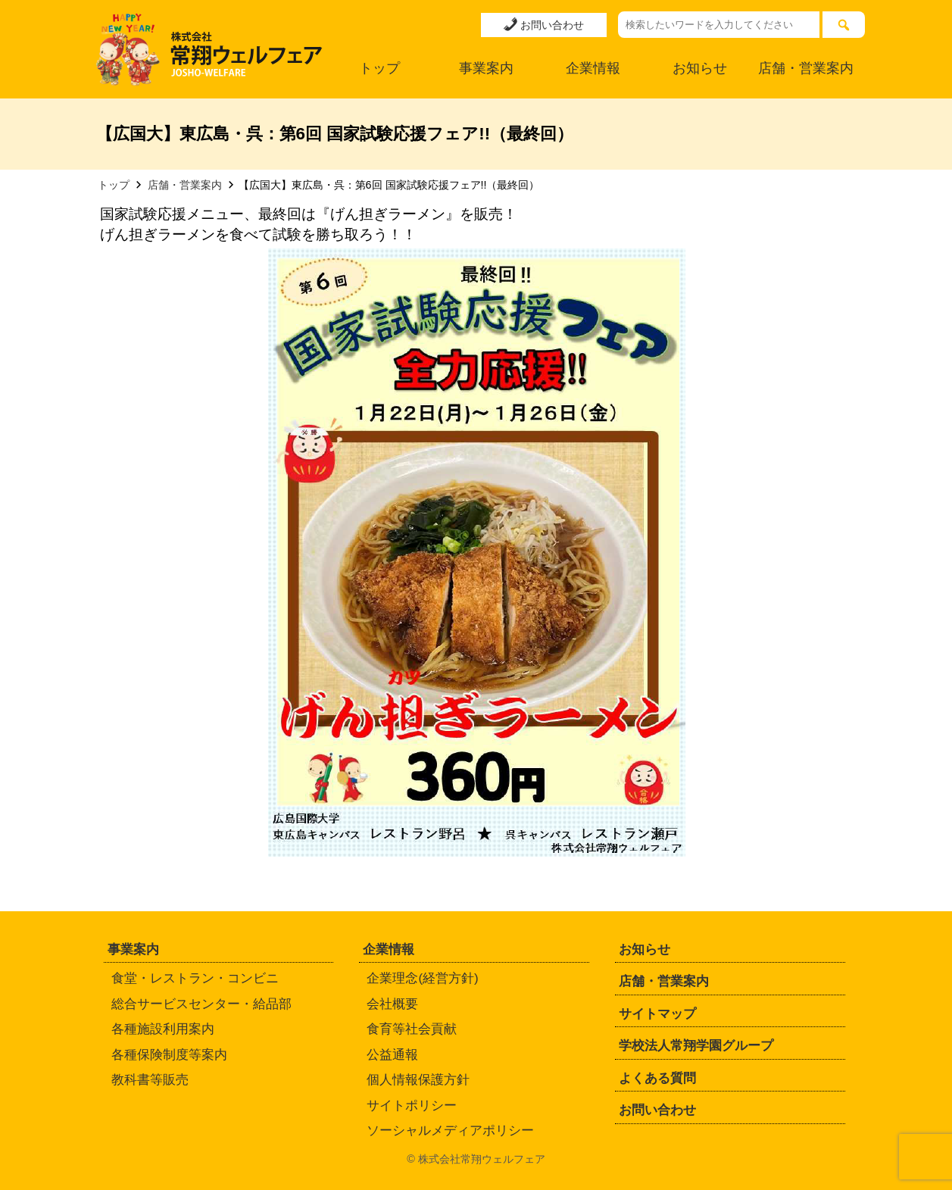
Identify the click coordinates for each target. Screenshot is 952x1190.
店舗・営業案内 (806, 68)
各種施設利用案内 (162, 1029)
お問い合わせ (544, 24)
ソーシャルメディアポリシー (450, 1130)
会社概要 (392, 1004)
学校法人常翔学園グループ (696, 1046)
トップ (379, 68)
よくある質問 (657, 1078)
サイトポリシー (412, 1105)
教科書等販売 (150, 1080)
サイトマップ (657, 1014)
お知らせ (700, 68)
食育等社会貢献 (412, 1029)
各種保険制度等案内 (169, 1055)
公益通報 (392, 1055)
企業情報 (593, 68)
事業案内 (486, 68)
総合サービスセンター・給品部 (201, 1004)
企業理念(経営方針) (422, 978)
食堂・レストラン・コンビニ (195, 978)
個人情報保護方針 (418, 1080)
